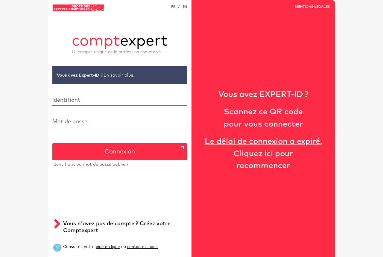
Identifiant (66, 100)
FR (173, 6)
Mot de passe (69, 121)
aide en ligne (108, 247)
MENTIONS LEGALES (312, 6)
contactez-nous (142, 247)
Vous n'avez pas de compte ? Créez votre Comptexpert (117, 227)
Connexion (120, 152)
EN (185, 6)
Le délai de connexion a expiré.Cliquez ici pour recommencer (263, 154)
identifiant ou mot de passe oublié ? (90, 164)
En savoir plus (118, 75)
